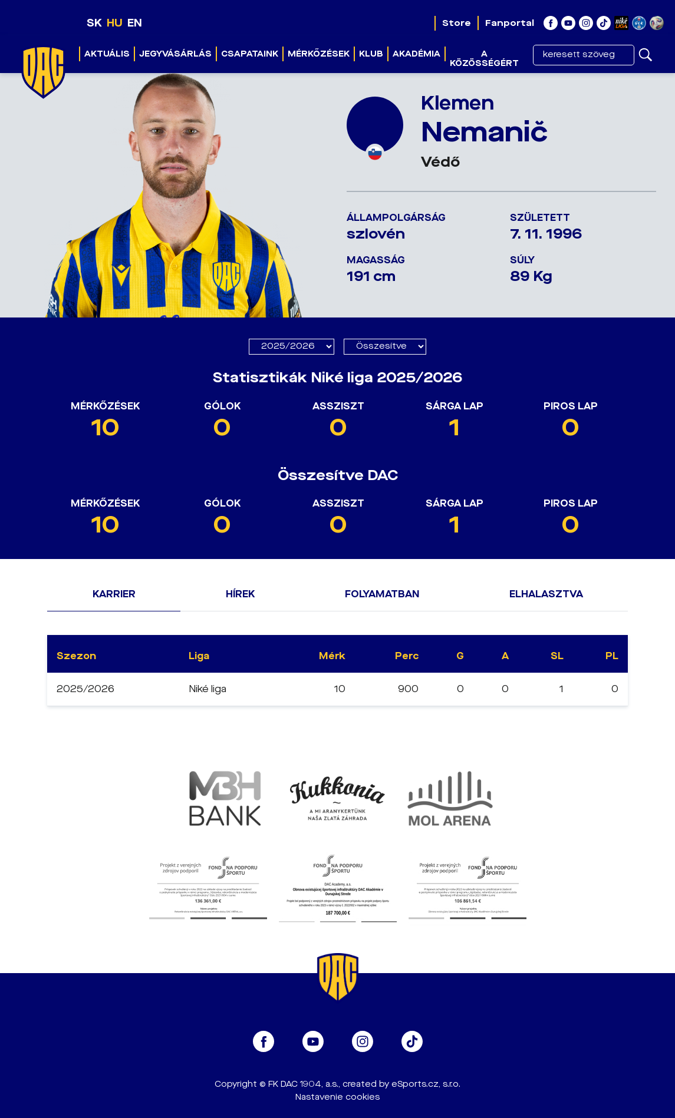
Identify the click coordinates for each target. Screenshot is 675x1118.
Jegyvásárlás (175, 53)
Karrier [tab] (114, 594)
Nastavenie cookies (337, 1097)
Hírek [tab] (240, 594)
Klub (371, 53)
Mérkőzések (319, 53)
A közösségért (484, 58)
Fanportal (509, 23)
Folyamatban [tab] (382, 594)
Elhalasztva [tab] (546, 594)
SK (94, 23)
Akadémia (416, 53)
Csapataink (249, 53)
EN (134, 23)
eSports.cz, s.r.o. (425, 1084)
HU (115, 23)
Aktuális (107, 53)
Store (456, 23)
